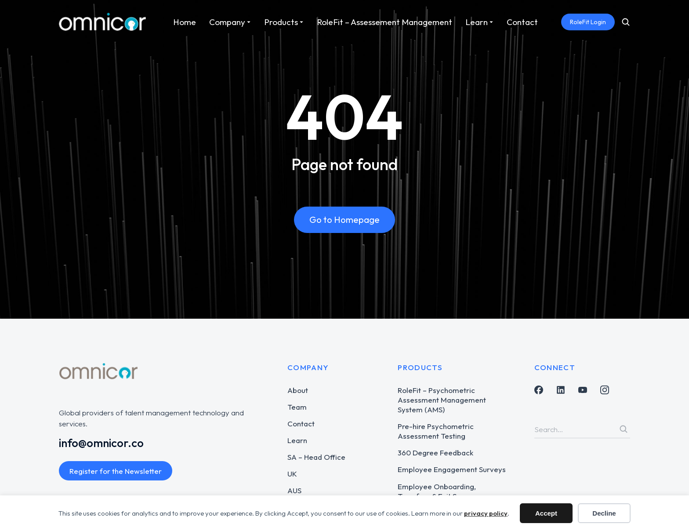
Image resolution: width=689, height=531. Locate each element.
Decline (604, 513)
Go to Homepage (344, 220)
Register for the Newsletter (115, 471)
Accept (546, 513)
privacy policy (486, 513)
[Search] (623, 429)
